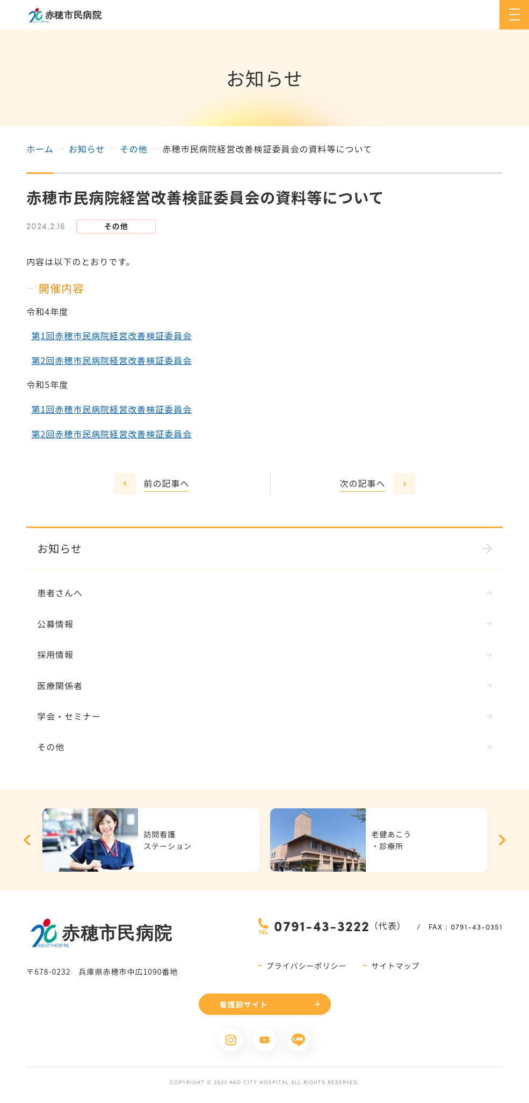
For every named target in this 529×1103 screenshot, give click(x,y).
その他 (133, 148)
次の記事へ (362, 483)
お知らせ (87, 148)
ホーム (40, 148)
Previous (27, 840)
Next (502, 840)
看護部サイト (244, 1004)
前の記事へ (167, 483)
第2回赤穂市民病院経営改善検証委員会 (111, 360)
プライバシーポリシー (306, 966)
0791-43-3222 (321, 926)
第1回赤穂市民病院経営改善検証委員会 (111, 335)
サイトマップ (395, 966)
